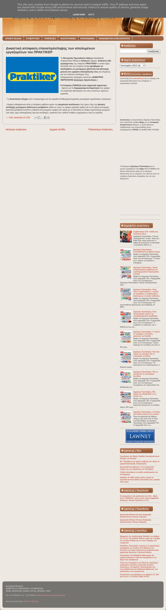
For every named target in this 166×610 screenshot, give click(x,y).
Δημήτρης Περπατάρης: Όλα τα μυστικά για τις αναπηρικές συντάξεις (145, 374)
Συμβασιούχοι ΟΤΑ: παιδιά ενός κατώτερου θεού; (145, 233)
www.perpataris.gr (58, 595)
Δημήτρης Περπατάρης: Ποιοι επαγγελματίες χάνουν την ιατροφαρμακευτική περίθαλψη (145, 314)
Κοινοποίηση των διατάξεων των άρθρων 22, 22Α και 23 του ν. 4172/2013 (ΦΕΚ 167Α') (139, 576)
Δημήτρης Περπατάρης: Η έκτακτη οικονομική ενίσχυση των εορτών (146, 413)
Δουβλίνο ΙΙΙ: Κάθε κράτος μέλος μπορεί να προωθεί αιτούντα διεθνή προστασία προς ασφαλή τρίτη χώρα (140, 479)
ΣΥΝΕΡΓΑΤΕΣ (32, 38)
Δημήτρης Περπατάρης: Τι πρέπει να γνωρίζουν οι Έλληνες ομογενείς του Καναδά (146, 334)
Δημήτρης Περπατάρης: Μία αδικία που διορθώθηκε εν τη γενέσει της (144, 394)
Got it (91, 14)
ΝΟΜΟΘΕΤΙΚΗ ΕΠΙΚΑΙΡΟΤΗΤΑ (114, 38)
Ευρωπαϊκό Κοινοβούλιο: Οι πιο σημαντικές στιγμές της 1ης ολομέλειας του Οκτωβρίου (137, 468)
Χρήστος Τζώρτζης (31, 601)
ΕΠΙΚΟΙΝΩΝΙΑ (87, 38)
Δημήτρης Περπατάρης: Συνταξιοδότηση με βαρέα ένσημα (146, 251)
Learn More (79, 14)
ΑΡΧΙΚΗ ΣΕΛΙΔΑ (13, 38)
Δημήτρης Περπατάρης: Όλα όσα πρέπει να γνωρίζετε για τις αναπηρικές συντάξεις (146, 354)
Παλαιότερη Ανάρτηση (100, 129)
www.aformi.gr (138, 78)
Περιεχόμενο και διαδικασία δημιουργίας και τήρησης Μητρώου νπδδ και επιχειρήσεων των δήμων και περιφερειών (138, 557)
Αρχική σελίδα (57, 129)
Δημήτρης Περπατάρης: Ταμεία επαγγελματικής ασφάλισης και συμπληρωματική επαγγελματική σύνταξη (146, 270)
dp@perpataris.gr (43, 595)
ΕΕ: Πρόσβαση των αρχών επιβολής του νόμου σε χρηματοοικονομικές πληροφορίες (139, 462)
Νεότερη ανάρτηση (16, 129)
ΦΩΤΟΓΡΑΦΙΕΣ (68, 38)
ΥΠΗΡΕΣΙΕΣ (50, 38)
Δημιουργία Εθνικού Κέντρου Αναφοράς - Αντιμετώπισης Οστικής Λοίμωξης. (136, 516)
